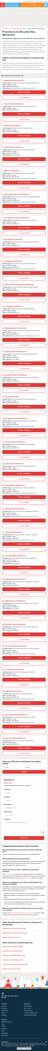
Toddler (3, 1026)
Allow (24, 1048)
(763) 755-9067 (24, 211)
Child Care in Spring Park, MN (12, 951)
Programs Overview (6, 1022)
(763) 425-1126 (24, 435)
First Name (24, 792)
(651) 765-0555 (24, 300)
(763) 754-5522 (24, 368)
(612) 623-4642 (24, 479)
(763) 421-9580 (24, 502)
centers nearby (33, 5)
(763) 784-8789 (24, 278)
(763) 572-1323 (24, 141)
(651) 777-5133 (24, 526)
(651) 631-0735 (24, 321)
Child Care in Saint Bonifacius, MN (13, 955)
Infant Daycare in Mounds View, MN (14, 928)
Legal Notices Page (30, 1045)
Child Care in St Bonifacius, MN (12, 960)
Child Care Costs (28, 1010)
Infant (2, 1024)
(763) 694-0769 (24, 732)
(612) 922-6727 (24, 685)
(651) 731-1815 (24, 753)
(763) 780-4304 (24, 97)
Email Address (24, 807)
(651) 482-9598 (24, 164)
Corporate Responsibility (30, 1015)
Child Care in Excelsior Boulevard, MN (14, 964)
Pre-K (2, 1031)
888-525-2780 (8, 783)
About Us (3, 1006)
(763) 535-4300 (24, 457)
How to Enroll (27, 878)
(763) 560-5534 (24, 390)
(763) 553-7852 (24, 618)
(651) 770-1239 (24, 594)
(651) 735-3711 (24, 708)
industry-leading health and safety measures (22, 913)
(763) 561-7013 (24, 254)
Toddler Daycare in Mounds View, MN (14, 933)
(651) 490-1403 (24, 412)
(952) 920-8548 (24, 663)
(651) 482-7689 (24, 233)
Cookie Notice (32, 1044)
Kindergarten (4, 1033)
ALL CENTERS (5, 28)
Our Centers (4, 1010)
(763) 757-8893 (24, 188)
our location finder (10, 874)
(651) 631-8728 (24, 119)
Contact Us (4, 1008)
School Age (4, 1035)
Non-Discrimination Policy (30, 1012)
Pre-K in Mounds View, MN (11, 937)
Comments (7, 819)
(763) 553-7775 (24, 573)
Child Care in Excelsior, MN (11, 969)
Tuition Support (28, 1006)
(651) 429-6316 (24, 345)
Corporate (4, 1015)
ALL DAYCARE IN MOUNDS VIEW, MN (18, 28)
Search (24, 771)
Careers (3, 1012)
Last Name (24, 799)
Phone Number (24, 814)
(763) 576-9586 (24, 639)
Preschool (4, 1028)
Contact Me (24, 838)
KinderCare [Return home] (2, 5)
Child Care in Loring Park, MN (12, 946)
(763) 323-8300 (24, 549)
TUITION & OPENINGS (24, 92)
